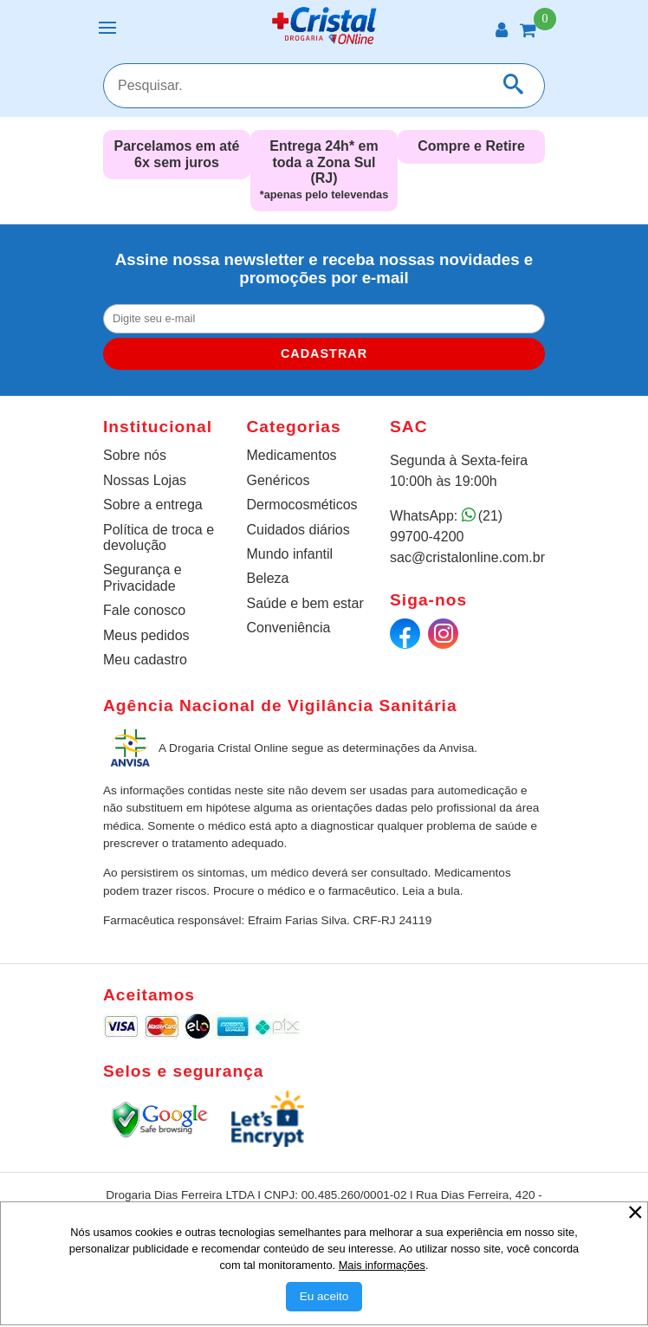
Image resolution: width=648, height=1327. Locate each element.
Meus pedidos (146, 635)
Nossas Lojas (144, 480)
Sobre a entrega (153, 504)
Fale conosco (144, 610)
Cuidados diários (298, 529)
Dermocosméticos (302, 504)
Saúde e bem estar (305, 603)
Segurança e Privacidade (142, 577)
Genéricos (278, 480)
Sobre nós (134, 455)
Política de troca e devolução (158, 537)
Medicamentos (292, 455)
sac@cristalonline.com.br (467, 557)
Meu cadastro (145, 659)
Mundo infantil (290, 554)
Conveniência (289, 627)
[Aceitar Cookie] (324, 1296)
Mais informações (382, 1265)
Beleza (268, 578)
